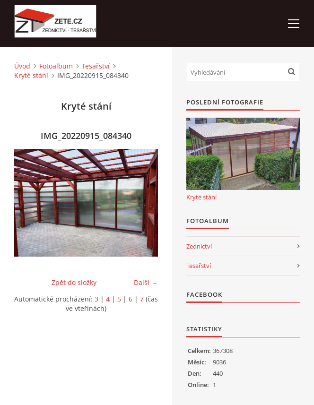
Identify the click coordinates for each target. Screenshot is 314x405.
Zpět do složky (74, 282)
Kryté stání (31, 75)
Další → (146, 282)
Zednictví (199, 246)
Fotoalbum (56, 65)
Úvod (22, 65)
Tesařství (96, 65)
